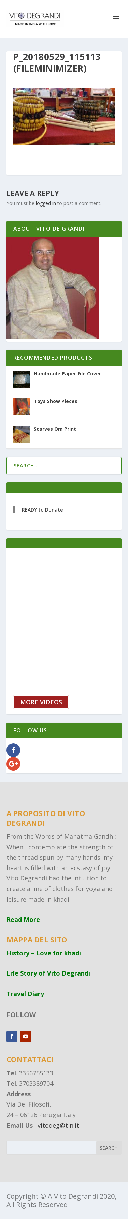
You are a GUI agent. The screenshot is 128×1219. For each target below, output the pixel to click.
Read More (23, 919)
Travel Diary (25, 994)
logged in (46, 203)
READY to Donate (42, 509)
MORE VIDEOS (41, 702)
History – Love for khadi (43, 953)
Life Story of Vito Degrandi (48, 973)
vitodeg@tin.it (58, 1125)
